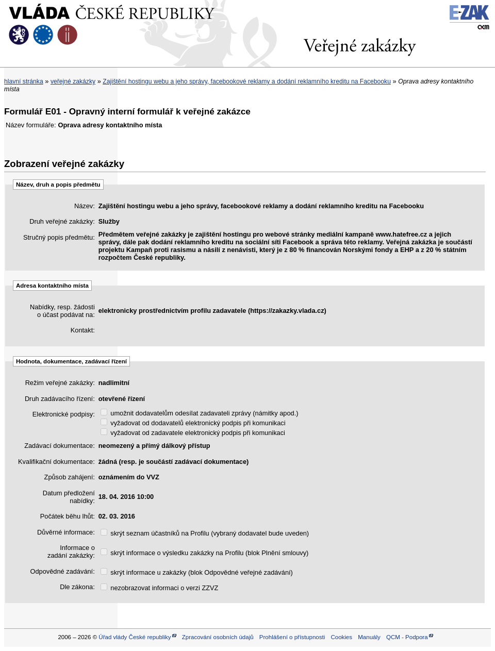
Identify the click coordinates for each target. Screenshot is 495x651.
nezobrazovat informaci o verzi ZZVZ (160, 588)
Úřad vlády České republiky (134, 637)
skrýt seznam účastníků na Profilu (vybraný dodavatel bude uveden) (205, 533)
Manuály (369, 637)
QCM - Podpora (407, 637)
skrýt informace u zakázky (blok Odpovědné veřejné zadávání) (197, 572)
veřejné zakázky (73, 81)
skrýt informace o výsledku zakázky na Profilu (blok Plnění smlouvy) (205, 553)
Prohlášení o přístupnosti (292, 637)
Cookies (341, 637)
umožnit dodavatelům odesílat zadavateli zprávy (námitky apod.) (200, 413)
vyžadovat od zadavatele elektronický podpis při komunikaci (193, 433)
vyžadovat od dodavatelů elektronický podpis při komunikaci (193, 423)
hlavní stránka (23, 81)
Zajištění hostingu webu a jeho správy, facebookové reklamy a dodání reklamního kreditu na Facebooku (247, 81)
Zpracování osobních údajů (218, 637)
